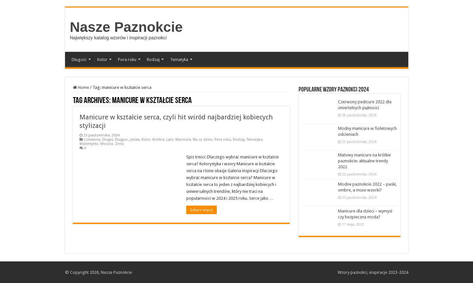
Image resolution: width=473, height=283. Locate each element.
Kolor (102, 59)
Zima (119, 144)
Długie (107, 139)
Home (81, 87)
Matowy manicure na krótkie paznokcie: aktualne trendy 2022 (364, 160)
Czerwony (92, 139)
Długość (79, 59)
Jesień (135, 139)
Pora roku (127, 59)
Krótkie (158, 139)
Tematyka (179, 59)
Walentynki (88, 144)
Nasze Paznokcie (126, 27)
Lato (169, 139)
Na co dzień (203, 139)
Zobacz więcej (201, 210)
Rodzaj (153, 59)
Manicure (183, 139)
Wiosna (106, 144)
